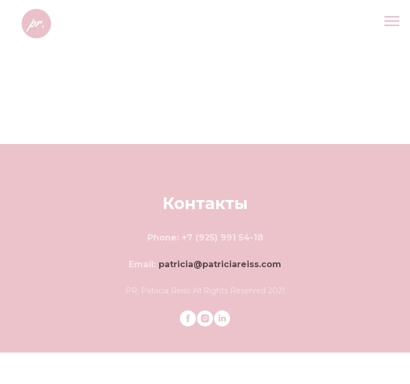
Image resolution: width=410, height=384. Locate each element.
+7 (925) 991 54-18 (222, 238)
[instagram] (205, 318)
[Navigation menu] (391, 21)
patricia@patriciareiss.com (220, 264)
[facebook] (188, 318)
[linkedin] (222, 318)
